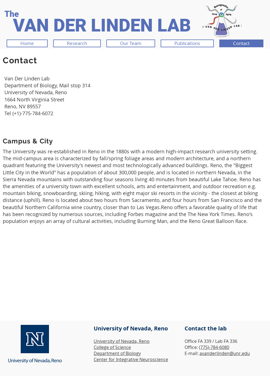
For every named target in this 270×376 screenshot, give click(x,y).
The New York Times (211, 214)
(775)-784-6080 (214, 347)
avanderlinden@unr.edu (224, 353)
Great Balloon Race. (225, 221)
